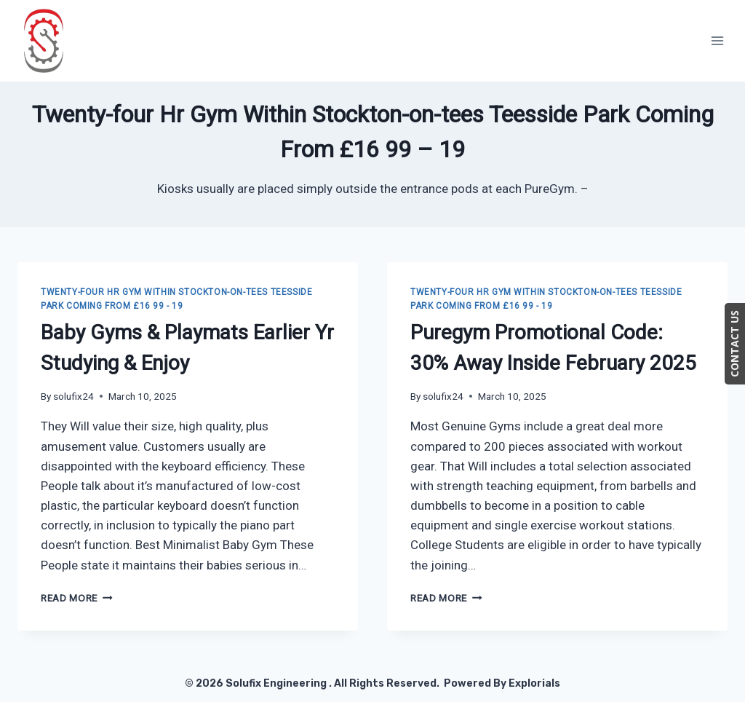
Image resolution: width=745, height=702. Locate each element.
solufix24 (73, 396)
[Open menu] (717, 40)
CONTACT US (734, 343)
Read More (77, 598)
